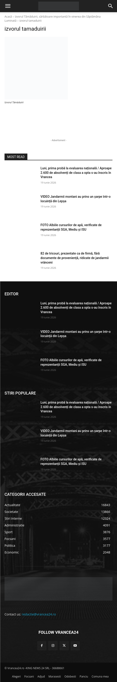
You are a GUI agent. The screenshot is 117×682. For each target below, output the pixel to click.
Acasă (8, 16)
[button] (7, 6)
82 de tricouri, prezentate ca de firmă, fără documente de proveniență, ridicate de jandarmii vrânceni (75, 258)
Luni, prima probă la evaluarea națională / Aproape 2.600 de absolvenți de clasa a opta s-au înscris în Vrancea (76, 172)
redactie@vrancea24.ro (39, 614)
